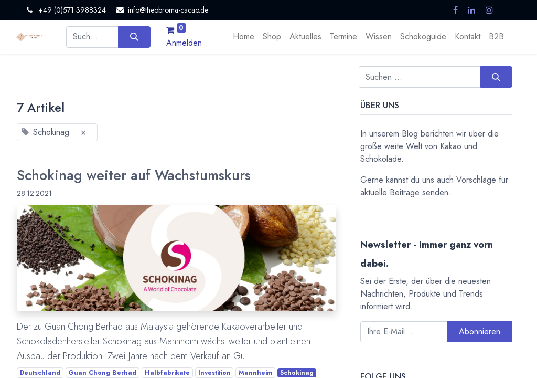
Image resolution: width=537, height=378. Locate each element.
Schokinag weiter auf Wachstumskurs (134, 175)
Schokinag (297, 372)
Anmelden (184, 43)
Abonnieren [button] (479, 332)
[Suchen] (134, 36)
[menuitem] (244, 36)
